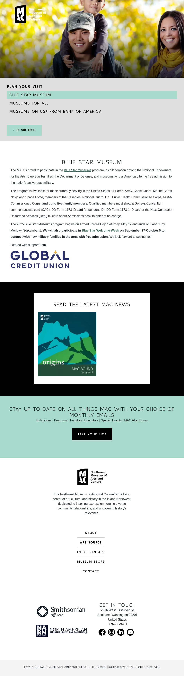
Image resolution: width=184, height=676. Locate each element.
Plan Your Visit (25, 86)
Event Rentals (90, 552)
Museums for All (28, 103)
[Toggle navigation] (162, 16)
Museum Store (91, 561)
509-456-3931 (117, 624)
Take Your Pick (92, 434)
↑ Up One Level (24, 130)
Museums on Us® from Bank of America (55, 111)
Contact (91, 571)
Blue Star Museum (30, 95)
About (91, 532)
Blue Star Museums (77, 170)
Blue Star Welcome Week (100, 230)
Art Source (91, 542)
